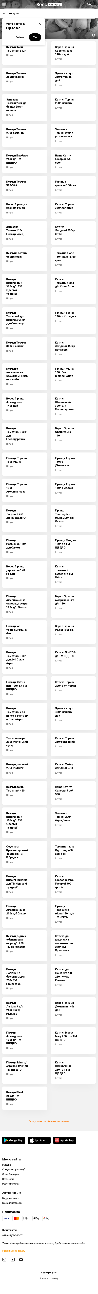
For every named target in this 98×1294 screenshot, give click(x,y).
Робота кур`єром (11, 1183)
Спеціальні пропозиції (13, 1169)
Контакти (9, 1230)
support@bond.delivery (13, 1250)
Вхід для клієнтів (10, 1198)
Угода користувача (49, 1272)
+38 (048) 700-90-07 (12, 1235)
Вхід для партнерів (11, 1203)
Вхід (88, 4)
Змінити (20, 37)
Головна (6, 1164)
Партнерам (8, 1179)
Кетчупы (11, 13)
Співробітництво (11, 1174)
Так (35, 37)
